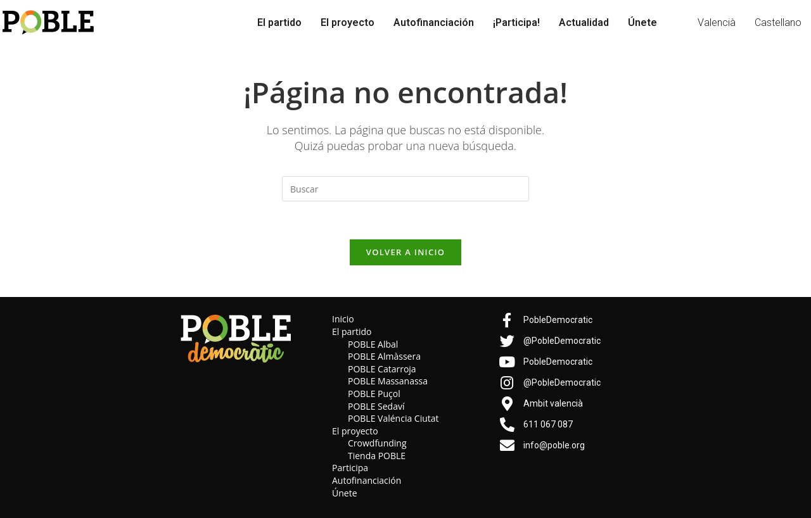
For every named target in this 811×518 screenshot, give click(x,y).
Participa (350, 468)
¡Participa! (516, 22)
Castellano (778, 22)
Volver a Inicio (405, 252)
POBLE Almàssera (384, 356)
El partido (279, 22)
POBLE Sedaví (376, 406)
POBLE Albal (373, 344)
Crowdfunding (377, 443)
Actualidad (584, 22)
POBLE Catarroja (382, 369)
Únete (642, 22)
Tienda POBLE (377, 456)
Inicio (343, 319)
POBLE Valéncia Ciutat (393, 418)
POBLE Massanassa (388, 381)
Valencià (717, 22)
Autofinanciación (433, 22)
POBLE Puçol (374, 394)
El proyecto (347, 22)
